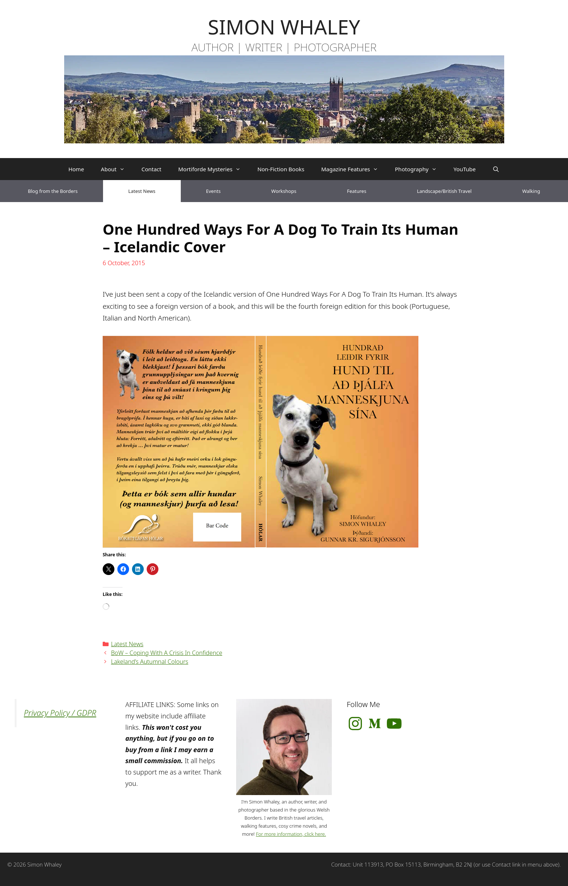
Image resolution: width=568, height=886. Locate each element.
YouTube (465, 169)
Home (76, 169)
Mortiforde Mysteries (213, 169)
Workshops (283, 191)
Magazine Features (353, 169)
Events (213, 191)
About (117, 169)
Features (356, 191)
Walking (531, 191)
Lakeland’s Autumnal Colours (149, 662)
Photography (420, 169)
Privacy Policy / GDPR (60, 712)
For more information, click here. (291, 834)
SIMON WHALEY (284, 26)
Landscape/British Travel (444, 191)
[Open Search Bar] (496, 169)
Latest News (141, 191)
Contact (151, 169)
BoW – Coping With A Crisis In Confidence (166, 653)
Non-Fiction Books (280, 169)
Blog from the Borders (53, 191)
